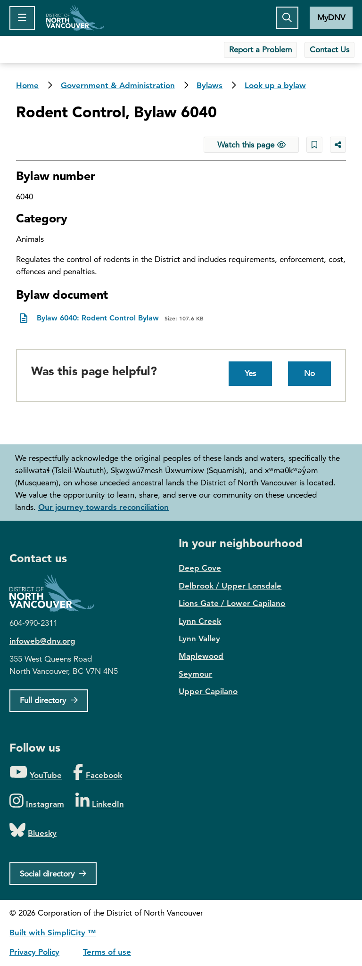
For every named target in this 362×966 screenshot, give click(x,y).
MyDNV (331, 17)
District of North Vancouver (56, 593)
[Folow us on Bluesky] (33, 830)
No (309, 373)
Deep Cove (200, 568)
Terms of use (107, 952)
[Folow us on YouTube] (35, 772)
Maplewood (201, 656)
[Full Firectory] (48, 700)
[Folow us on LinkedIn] (99, 801)
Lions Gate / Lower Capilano (232, 603)
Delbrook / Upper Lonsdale (230, 585)
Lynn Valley (199, 638)
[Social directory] (53, 873)
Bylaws (209, 85)
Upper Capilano (208, 691)
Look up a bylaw (275, 85)
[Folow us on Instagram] (36, 801)
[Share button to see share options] (338, 145)
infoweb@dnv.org (42, 641)
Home (75, 18)
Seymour (195, 674)
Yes (250, 373)
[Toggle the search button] (287, 18)
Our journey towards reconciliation (103, 507)
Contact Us (329, 49)
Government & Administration (118, 85)
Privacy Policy (34, 952)
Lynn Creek (200, 621)
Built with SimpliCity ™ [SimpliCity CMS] (52, 932)
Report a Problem (260, 49)
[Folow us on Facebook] (97, 772)
